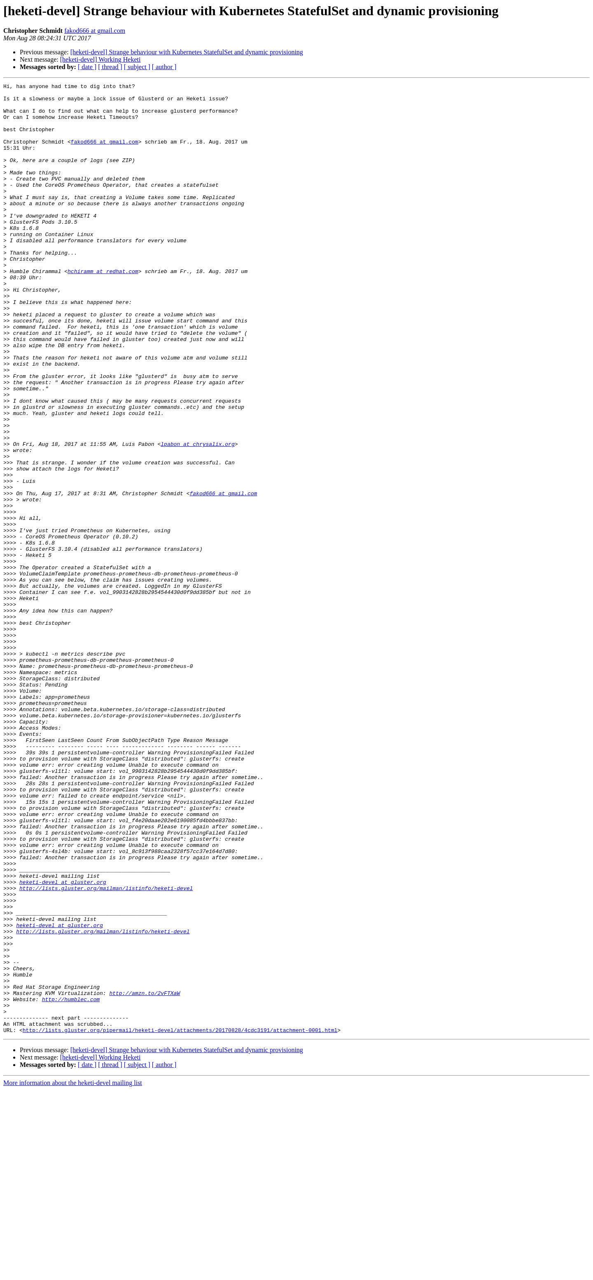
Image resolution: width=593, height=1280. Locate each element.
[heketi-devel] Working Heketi (100, 59)
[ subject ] (137, 66)
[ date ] (87, 66)
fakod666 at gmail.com (94, 30)
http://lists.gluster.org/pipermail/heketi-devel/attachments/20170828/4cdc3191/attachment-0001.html (180, 1220)
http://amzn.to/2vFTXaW (144, 1175)
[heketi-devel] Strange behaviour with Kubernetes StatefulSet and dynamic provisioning (186, 52)
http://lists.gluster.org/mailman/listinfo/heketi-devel (106, 1049)
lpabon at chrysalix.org (197, 516)
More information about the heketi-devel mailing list (72, 1272)
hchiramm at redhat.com (103, 309)
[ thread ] (110, 66)
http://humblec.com (71, 1183)
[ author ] (164, 66)
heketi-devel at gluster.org (62, 1042)
